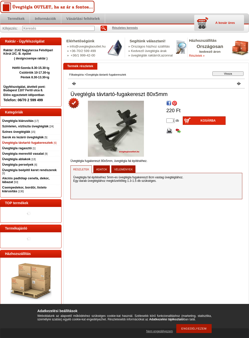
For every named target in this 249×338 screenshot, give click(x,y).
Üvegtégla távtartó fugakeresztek (29, 143)
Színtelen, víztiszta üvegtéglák (28, 126)
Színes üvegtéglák (18, 132)
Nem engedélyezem (159, 331)
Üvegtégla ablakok (19, 159)
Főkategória (76, 74)
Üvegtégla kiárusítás (20, 121)
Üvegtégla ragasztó (19, 148)
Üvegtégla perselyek (19, 164)
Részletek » (197, 55)
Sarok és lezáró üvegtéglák (25, 137)
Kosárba (208, 120)
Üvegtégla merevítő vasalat (25, 153)
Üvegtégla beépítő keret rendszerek (29, 171)
